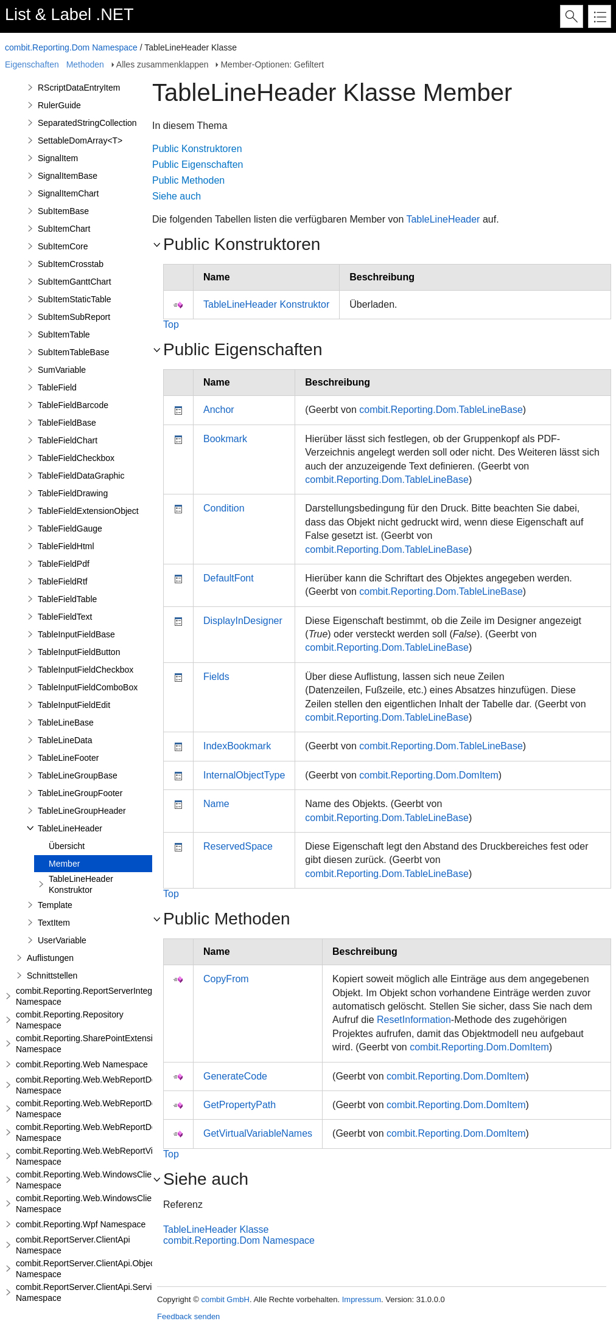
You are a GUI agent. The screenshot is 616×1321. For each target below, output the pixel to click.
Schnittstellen (52, 975)
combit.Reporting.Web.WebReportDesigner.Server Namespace (111, 1108)
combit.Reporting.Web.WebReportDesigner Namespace (98, 1085)
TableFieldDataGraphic (81, 475)
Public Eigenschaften (197, 164)
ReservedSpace (238, 846)
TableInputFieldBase (76, 634)
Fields (216, 676)
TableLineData (65, 740)
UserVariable (62, 940)
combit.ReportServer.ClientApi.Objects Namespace (88, 1268)
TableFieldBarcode (73, 405)
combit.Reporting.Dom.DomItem (429, 775)
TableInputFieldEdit (74, 705)
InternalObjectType (244, 775)
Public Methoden (188, 180)
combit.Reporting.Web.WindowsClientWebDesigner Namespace (113, 1180)
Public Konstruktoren (197, 149)
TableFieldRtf (63, 581)
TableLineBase (66, 722)
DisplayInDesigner (242, 620)
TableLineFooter (68, 758)
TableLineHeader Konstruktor (81, 884)
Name (216, 804)
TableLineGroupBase (77, 775)
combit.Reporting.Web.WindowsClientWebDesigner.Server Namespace (126, 1203)
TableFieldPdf (63, 564)
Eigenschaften (32, 64)
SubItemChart (64, 229)
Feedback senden (188, 1316)
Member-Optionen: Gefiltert (272, 64)
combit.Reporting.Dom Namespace (71, 47)
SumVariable (62, 370)
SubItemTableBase (74, 352)
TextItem (54, 922)
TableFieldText (65, 617)
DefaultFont (228, 578)
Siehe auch (176, 196)
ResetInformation (414, 1019)
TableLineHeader (70, 828)
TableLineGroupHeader (82, 811)
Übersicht (67, 846)
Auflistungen (50, 958)
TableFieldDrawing (73, 493)
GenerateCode (235, 1076)
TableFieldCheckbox (76, 458)
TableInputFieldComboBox (88, 687)
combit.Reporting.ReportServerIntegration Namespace (94, 996)
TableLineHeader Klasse (215, 1229)
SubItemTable (64, 334)
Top (171, 324)
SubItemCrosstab (70, 264)
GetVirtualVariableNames (257, 1133)
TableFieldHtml (66, 546)
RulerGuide (59, 105)
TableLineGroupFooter (80, 793)
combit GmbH (225, 1299)
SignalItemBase (67, 176)
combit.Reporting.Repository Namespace (70, 1020)
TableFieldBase (67, 423)
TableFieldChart (67, 440)
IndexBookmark (237, 746)
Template (55, 905)
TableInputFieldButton (79, 652)
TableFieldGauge (70, 528)
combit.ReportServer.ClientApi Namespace (73, 1245)
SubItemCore (63, 246)
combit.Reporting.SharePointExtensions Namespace (91, 1043)
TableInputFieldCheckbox (85, 669)
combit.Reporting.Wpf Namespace (80, 1224)
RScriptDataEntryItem (79, 87)
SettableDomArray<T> (80, 140)
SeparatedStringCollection (87, 123)
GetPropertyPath (239, 1105)
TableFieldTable (67, 599)
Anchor (218, 409)
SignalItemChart (68, 193)
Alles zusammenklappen (162, 64)
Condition (224, 508)
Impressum (361, 1299)
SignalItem (58, 158)
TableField (57, 387)
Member (64, 864)
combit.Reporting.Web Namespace (82, 1064)
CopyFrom (226, 979)
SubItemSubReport (74, 317)
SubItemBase (63, 211)
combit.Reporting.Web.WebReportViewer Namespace (93, 1156)
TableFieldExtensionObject (88, 511)
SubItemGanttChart (74, 281)
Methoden (85, 64)
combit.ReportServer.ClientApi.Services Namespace (90, 1292)
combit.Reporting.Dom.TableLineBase (441, 409)
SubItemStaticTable (74, 299)
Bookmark (225, 439)
